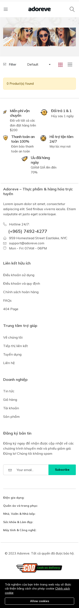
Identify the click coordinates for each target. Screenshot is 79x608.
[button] (38, 64)
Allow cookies (39, 601)
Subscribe (62, 469)
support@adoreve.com (26, 243)
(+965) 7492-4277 (27, 231)
